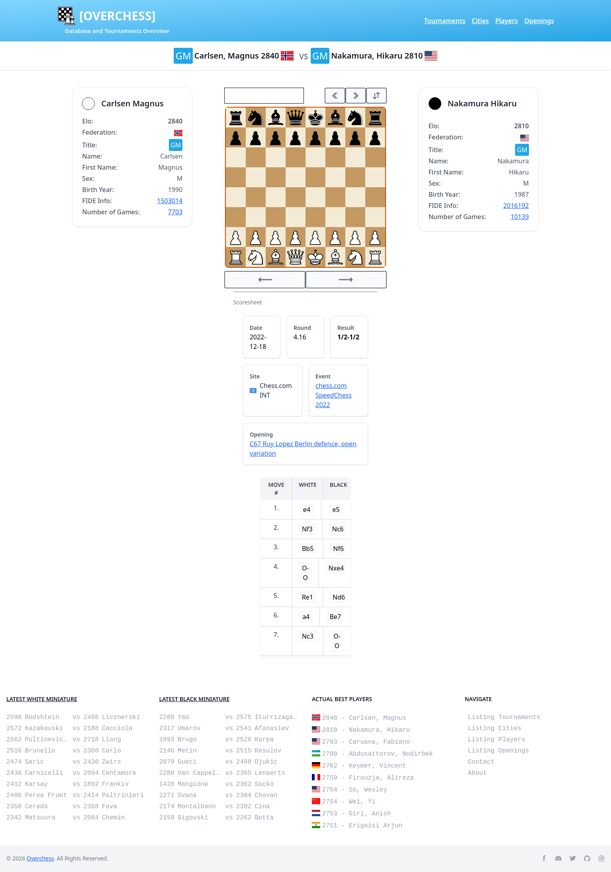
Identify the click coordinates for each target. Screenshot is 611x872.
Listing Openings (498, 750)
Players (506, 20)
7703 (175, 212)
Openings (539, 20)
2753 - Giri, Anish (356, 813)
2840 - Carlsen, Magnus (364, 718)
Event (323, 376)
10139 (520, 216)
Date (256, 327)
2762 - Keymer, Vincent (364, 766)
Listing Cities (494, 728)
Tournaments (445, 20)
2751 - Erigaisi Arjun (362, 825)
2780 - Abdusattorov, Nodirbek (377, 754)
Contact (481, 762)
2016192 (516, 205)
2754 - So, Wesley (354, 790)
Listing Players (496, 739)
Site (255, 376)
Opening (261, 434)
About (477, 773)
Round (302, 327)
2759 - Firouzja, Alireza (368, 778)
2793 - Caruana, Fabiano (366, 742)
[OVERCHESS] (117, 16)
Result (345, 327)
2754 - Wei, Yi (349, 801)
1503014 (169, 200)
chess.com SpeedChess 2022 (333, 395)
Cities (480, 20)
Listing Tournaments (504, 717)
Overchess (40, 858)
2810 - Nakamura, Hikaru (366, 730)
